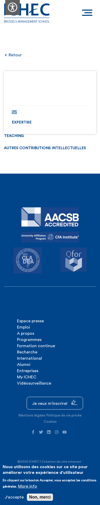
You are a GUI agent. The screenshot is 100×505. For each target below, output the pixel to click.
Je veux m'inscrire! (55, 403)
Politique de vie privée (64, 415)
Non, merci (40, 497)
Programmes (29, 340)
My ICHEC (26, 377)
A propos (25, 333)
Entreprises (27, 371)
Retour (13, 55)
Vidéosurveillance (34, 383)
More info (27, 486)
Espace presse (30, 321)
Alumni (23, 365)
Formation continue (36, 346)
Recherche (27, 352)
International (29, 358)
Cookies (50, 421)
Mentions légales (32, 415)
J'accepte (14, 497)
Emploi (23, 327)
